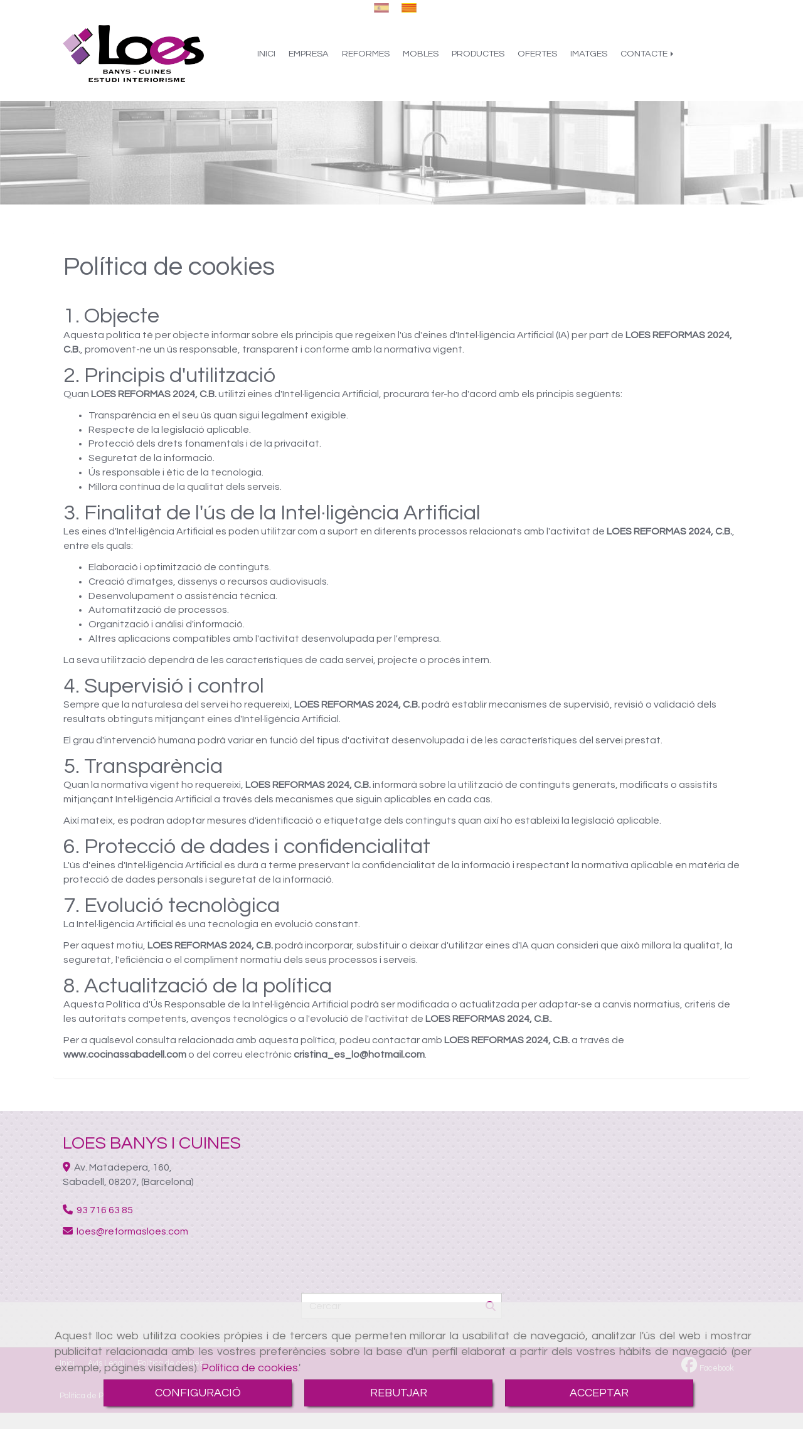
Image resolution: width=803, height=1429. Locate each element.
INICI (266, 58)
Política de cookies (249, 1368)
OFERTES (537, 58)
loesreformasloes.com (132, 1231)
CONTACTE (648, 58)
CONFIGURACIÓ (198, 1393)
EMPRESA (309, 58)
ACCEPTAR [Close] (599, 1393)
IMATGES (588, 58)
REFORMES (366, 58)
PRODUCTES (478, 58)
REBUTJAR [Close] (398, 1393)
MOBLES (421, 58)
